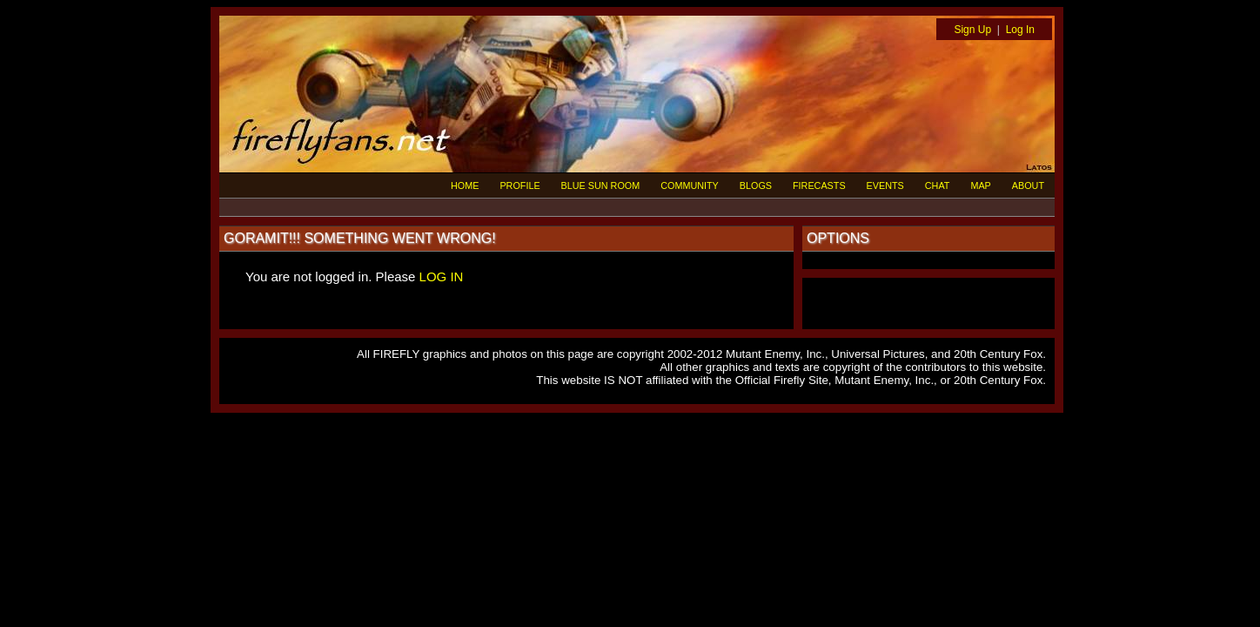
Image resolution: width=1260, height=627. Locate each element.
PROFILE (519, 185)
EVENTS (885, 185)
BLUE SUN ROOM (600, 185)
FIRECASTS (819, 185)
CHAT (937, 185)
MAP (980, 185)
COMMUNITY (689, 185)
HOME (465, 185)
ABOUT (1028, 185)
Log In (1020, 30)
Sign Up (972, 30)
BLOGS (756, 185)
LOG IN (441, 276)
